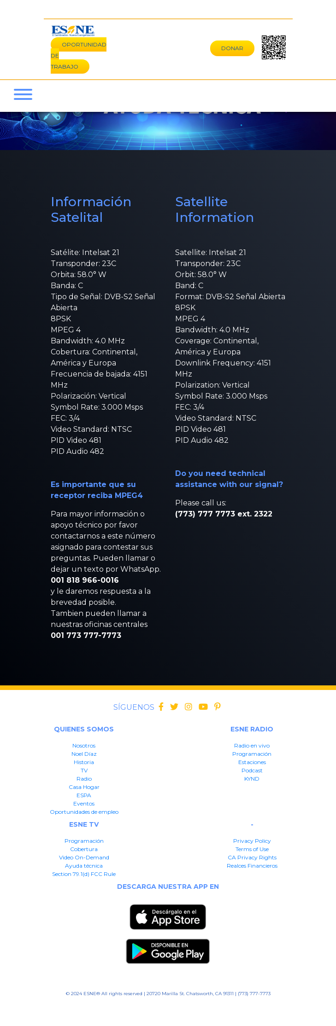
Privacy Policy (252, 840)
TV (84, 770)
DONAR (232, 48)
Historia (84, 762)
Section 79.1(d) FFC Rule (249, 1008)
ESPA (84, 795)
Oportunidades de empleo (84, 811)
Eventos (83, 803)
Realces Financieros (252, 865)
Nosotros (83, 745)
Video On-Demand (84, 857)
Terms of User (109, 1008)
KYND (251, 778)
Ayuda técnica (84, 865)
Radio (84, 778)
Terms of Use (252, 849)
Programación (251, 753)
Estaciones (252, 762)
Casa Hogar (84, 786)
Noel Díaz (84, 753)
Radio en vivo (252, 745)
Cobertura (84, 849)
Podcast (252, 770)
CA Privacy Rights (252, 857)
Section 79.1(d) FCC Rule (84, 873)
